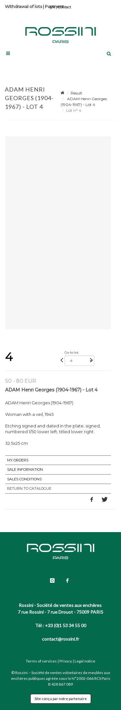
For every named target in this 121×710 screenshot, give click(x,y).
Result (76, 93)
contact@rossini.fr (60, 639)
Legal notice (85, 661)
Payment (54, 6)
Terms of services (41, 661)
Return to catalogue (29, 488)
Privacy (65, 661)
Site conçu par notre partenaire (61, 699)
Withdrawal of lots (23, 6)
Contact (64, 7)
